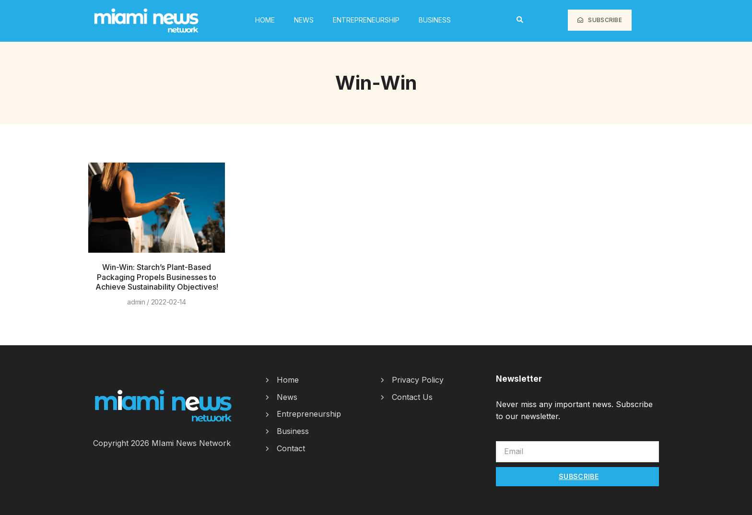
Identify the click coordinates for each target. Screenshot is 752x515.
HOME (265, 20)
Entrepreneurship (366, 20)
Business (435, 20)
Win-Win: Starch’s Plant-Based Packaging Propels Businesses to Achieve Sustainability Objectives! (156, 277)
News (304, 20)
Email (505, 436)
